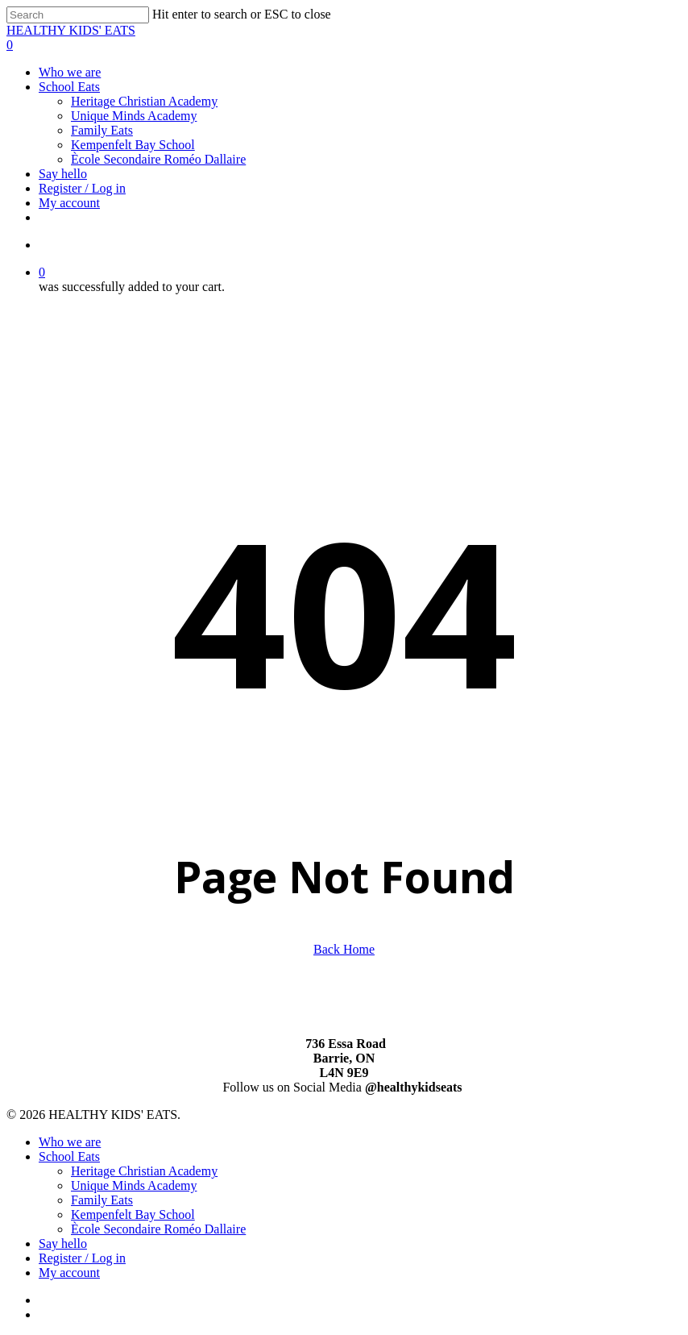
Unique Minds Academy (134, 1185)
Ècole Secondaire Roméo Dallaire (158, 1229)
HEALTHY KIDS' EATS (70, 30)
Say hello (63, 1243)
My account (69, 1272)
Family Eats (102, 1200)
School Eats (69, 1156)
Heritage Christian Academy (144, 1171)
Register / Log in (82, 1258)
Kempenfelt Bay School (133, 1214)
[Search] (77, 14)
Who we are (70, 1142)
